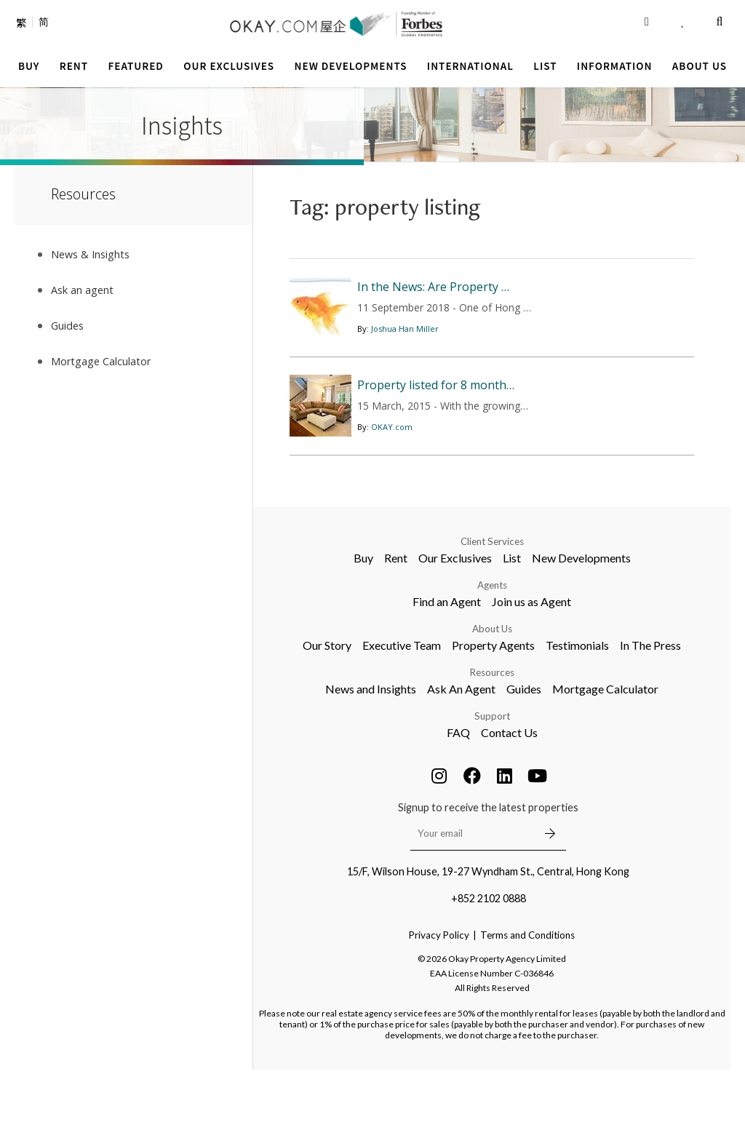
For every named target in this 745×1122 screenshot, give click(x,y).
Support (492, 768)
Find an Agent (447, 654)
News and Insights (370, 741)
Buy (363, 610)
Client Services (492, 594)
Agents (492, 637)
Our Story (327, 697)
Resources (492, 725)
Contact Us (509, 785)
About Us (492, 681)
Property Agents (493, 697)
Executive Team (401, 697)
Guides (523, 741)
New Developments (581, 610)
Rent (395, 610)
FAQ (458, 785)
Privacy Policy (439, 987)
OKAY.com (392, 484)
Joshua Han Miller (405, 349)
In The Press (650, 697)
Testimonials (577, 697)
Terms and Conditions (527, 987)
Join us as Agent (531, 654)
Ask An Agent (461, 741)
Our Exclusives (455, 610)
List (512, 610)
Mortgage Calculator (605, 741)
